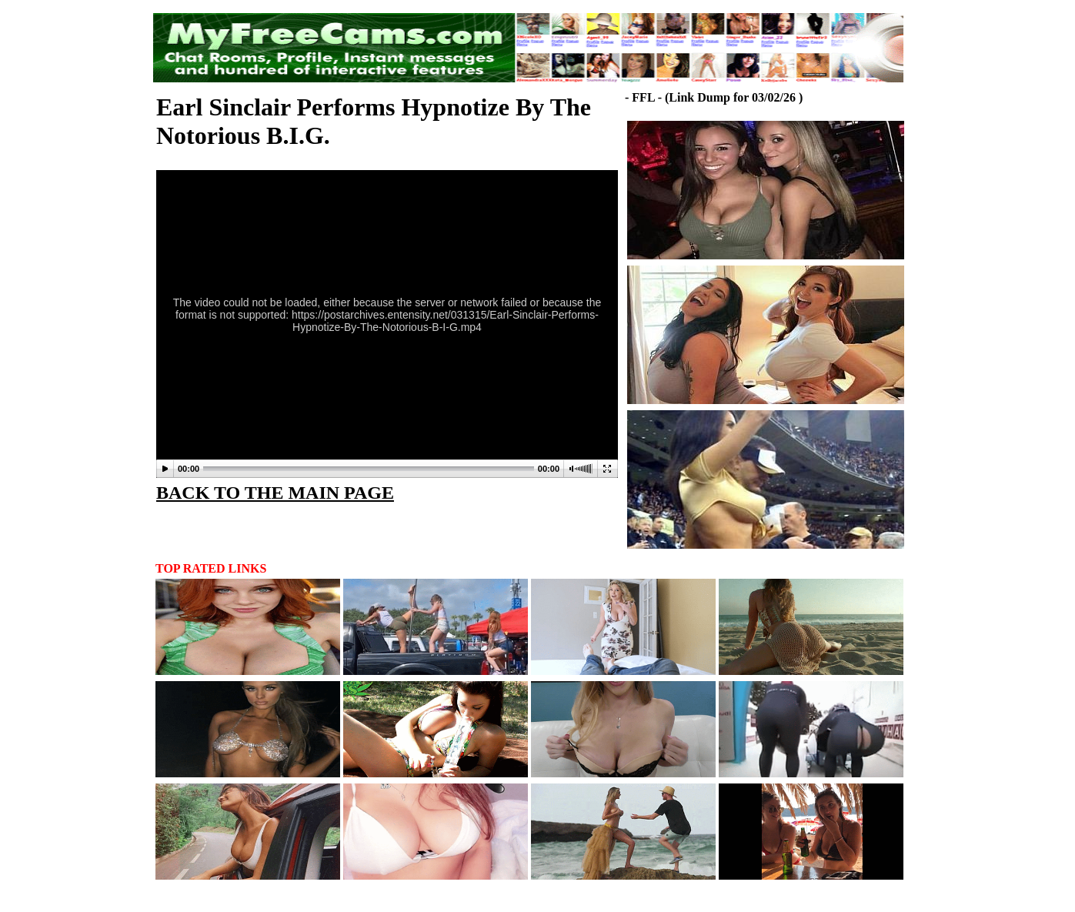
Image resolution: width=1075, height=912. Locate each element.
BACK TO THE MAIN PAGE (275, 493)
